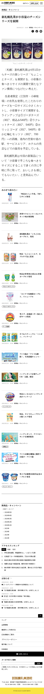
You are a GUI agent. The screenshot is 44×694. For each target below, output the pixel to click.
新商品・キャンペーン (35, 27)
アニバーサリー (7, 487)
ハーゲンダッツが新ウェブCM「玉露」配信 (30, 375)
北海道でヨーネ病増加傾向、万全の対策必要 (19, 556)
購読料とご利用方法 (9, 630)
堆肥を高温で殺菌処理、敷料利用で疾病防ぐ (19, 564)
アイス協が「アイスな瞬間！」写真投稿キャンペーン (30, 357)
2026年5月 (8, 512)
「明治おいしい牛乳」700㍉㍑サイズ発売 (31, 195)
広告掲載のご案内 (8, 634)
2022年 (6, 538)
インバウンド (7, 407)
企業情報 (5, 625)
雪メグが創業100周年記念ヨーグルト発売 (31, 475)
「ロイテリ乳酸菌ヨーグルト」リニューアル (30, 295)
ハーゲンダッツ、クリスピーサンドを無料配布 (31, 435)
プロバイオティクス (9, 287)
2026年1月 (8, 525)
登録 (38, 663)
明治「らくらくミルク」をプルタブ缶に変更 (30, 255)
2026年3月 (8, 519)
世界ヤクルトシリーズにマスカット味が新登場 (31, 215)
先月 (14, 549)
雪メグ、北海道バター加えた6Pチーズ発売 (31, 315)
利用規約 (5, 649)
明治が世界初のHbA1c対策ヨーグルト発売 (30, 275)
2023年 (6, 535)
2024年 (6, 531)
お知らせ (5, 578)
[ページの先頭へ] (40, 615)
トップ (4, 620)
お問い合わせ (22, 654)
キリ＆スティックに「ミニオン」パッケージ (31, 335)
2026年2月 (8, 522)
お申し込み (34, 3)
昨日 (3, 549)
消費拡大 (5, 447)
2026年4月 (8, 515)
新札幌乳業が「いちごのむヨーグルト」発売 (30, 235)
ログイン (26, 3)
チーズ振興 (6, 326)
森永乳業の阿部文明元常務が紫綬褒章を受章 (19, 560)
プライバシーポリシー (9, 639)
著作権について (7, 644)
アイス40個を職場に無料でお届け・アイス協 (30, 455)
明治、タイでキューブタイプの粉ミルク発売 (31, 415)
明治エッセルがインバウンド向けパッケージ (31, 395)
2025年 (6, 528)
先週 (8, 549)
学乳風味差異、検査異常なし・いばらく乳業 (19, 553)
